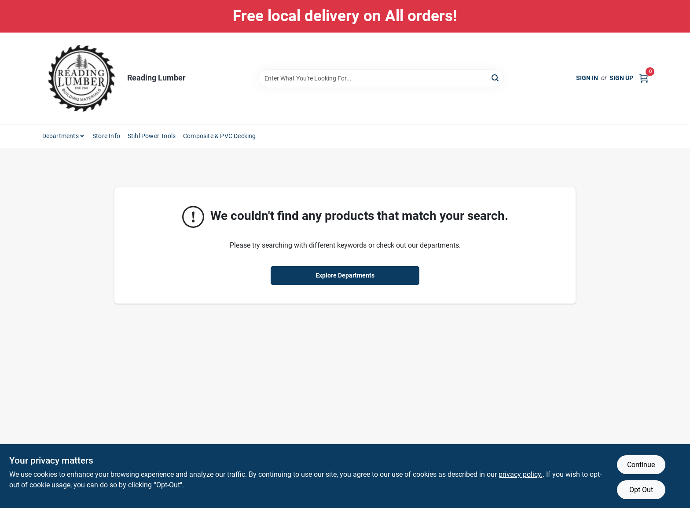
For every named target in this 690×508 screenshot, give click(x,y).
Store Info (106, 135)
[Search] (495, 77)
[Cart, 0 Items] (643, 78)
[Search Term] (380, 78)
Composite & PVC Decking (219, 135)
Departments (60, 135)
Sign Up (621, 77)
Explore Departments (345, 275)
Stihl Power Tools (152, 135)
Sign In (587, 77)
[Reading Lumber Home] (81, 78)
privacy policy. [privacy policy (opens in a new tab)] (521, 474)
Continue (641, 464)
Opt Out (641, 490)
